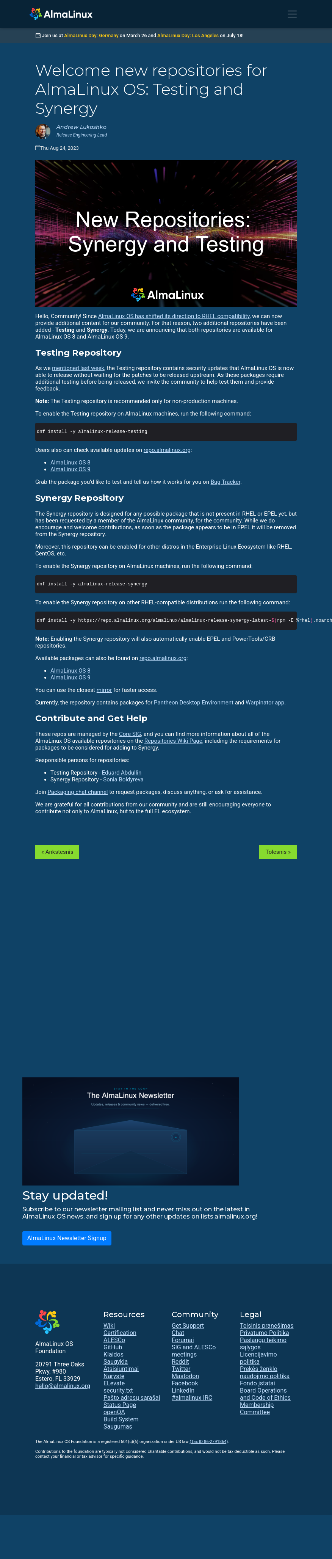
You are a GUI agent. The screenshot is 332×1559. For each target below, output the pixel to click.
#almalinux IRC (192, 1397)
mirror (104, 690)
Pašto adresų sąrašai (131, 1397)
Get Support (188, 1325)
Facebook (185, 1383)
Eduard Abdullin (122, 772)
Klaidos (113, 1354)
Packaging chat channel (77, 792)
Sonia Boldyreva (123, 779)
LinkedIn (183, 1390)
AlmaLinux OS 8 (70, 462)
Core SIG (130, 734)
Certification (119, 1332)
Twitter (181, 1368)
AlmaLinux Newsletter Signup (66, 1238)
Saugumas (117, 1426)
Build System (121, 1419)
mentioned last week (78, 368)
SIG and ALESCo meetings (194, 1351)
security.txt (118, 1390)
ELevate (114, 1383)
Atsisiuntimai (121, 1368)
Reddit (180, 1361)
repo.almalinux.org (167, 450)
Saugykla (115, 1361)
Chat (178, 1332)
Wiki (109, 1325)
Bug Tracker (225, 481)
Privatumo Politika (264, 1332)
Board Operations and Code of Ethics (265, 1394)
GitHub (112, 1347)
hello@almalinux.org (62, 1386)
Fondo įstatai (257, 1383)
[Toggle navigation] (292, 14)
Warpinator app (265, 702)
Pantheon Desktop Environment (193, 702)
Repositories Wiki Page (173, 740)
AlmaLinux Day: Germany (91, 35)
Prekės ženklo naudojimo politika (265, 1372)
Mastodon (185, 1376)
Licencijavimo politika (258, 1358)
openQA (114, 1412)
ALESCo (114, 1340)
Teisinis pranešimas (267, 1325)
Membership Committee (257, 1408)
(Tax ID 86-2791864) (208, 1441)
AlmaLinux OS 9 (70, 469)
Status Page (119, 1404)
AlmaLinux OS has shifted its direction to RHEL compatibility (174, 316)
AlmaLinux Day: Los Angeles (188, 35)
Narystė (113, 1376)
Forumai (183, 1340)
